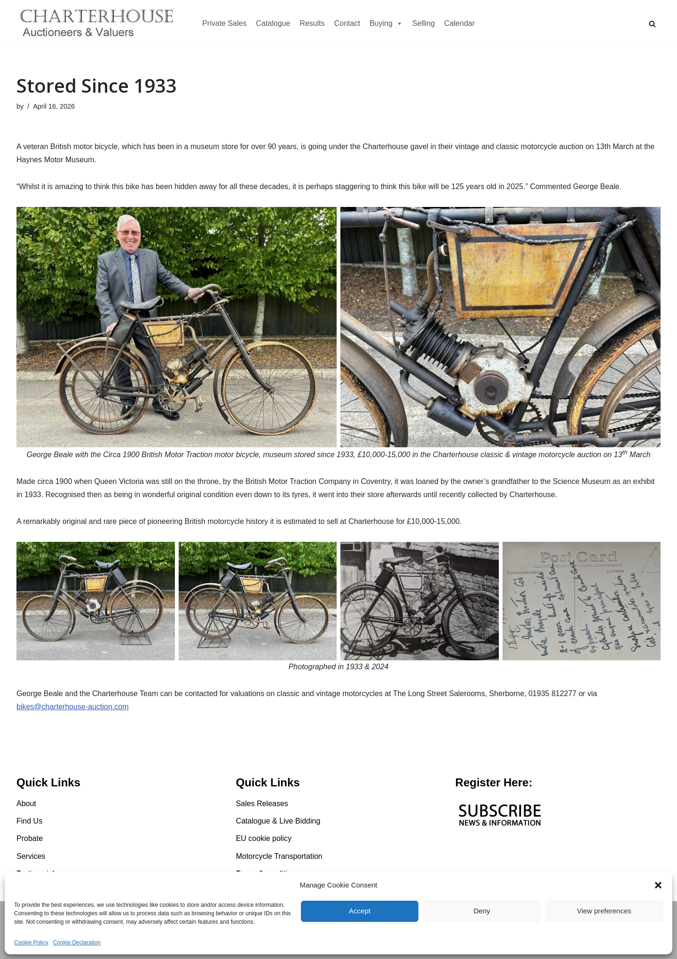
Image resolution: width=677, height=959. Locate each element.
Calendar (459, 23)
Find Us (29, 821)
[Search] (652, 23)
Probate (29, 838)
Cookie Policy (31, 942)
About (26, 804)
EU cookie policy (263, 838)
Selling (423, 23)
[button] (658, 885)
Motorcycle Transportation (279, 856)
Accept (359, 911)
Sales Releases (262, 804)
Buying (386, 23)
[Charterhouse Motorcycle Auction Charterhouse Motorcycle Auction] (98, 23)
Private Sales (224, 23)
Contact (347, 23)
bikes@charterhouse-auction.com (72, 707)
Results (311, 23)
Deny (481, 911)
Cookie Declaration (77, 942)
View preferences (604, 911)
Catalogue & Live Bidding (278, 821)
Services (30, 856)
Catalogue (273, 23)
